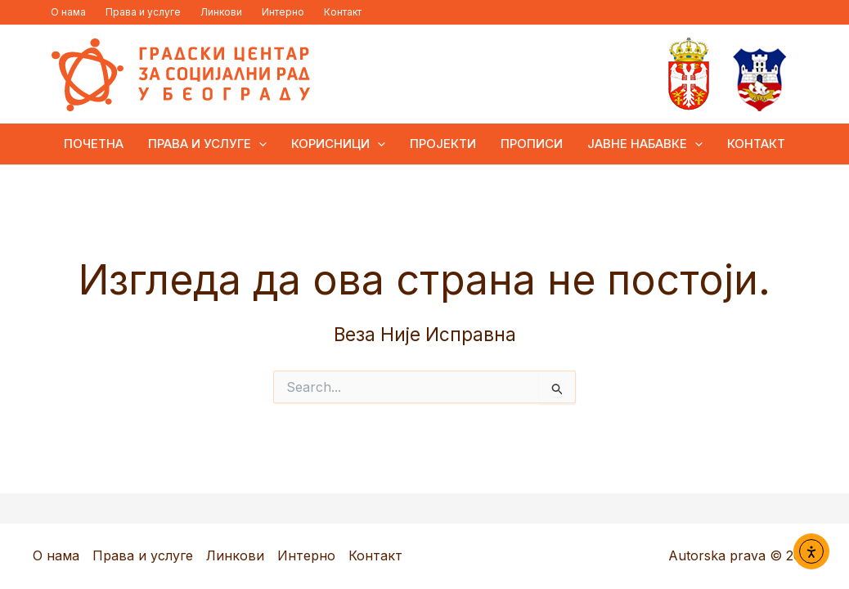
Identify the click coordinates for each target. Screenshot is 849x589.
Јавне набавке (645, 144)
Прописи (532, 143)
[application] (259, 144)
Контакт (343, 12)
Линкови (221, 12)
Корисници (338, 144)
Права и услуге (143, 12)
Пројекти (443, 143)
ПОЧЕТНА (94, 143)
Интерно (283, 12)
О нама (68, 12)
